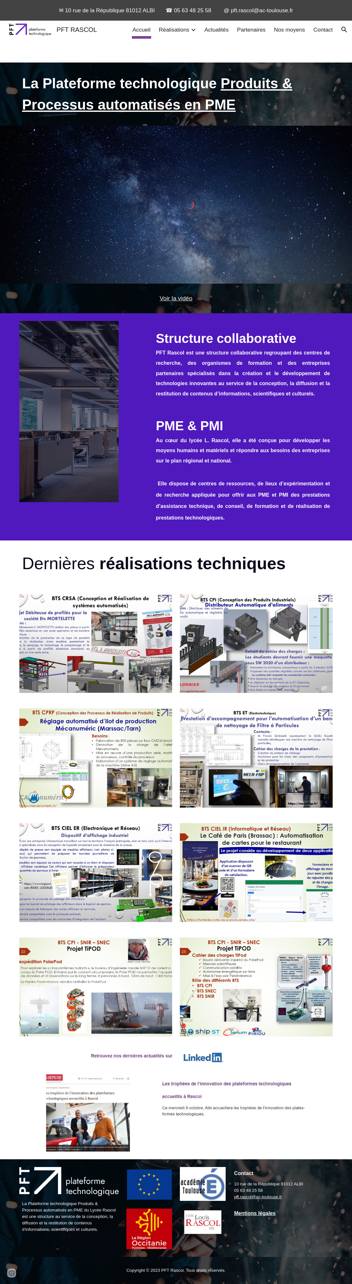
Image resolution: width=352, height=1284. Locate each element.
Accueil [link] (141, 29)
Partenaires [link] (251, 29)
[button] (344, 29)
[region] (176, 10)
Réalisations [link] (174, 29)
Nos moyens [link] (289, 29)
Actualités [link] (216, 29)
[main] (175, 94)
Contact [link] (323, 29)
